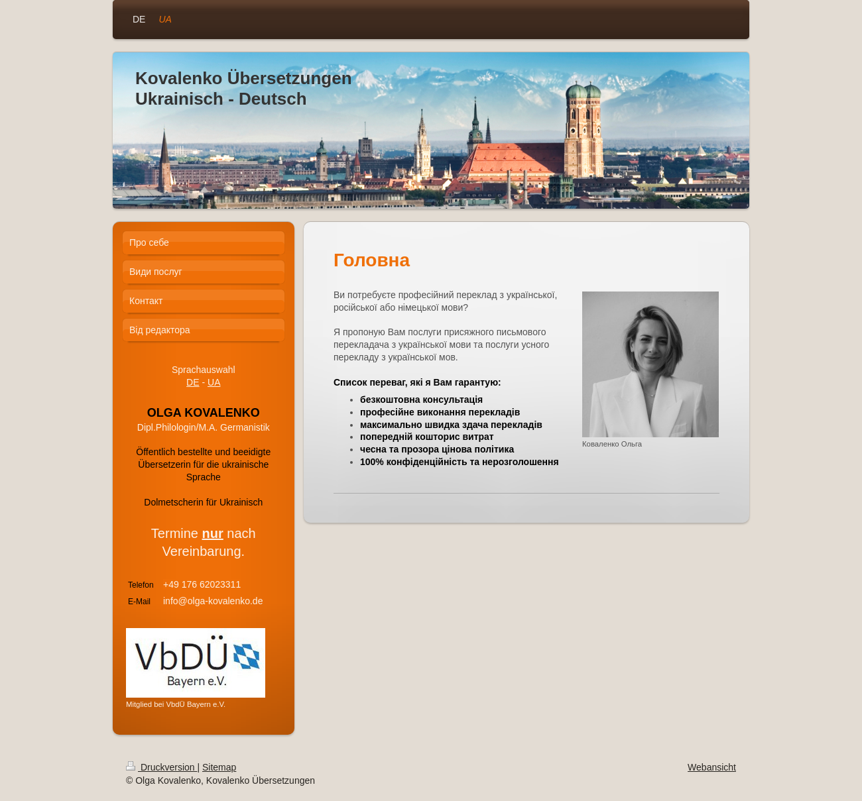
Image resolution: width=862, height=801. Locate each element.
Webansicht (712, 767)
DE (192, 382)
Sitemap (219, 767)
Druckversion (161, 767)
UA (214, 382)
